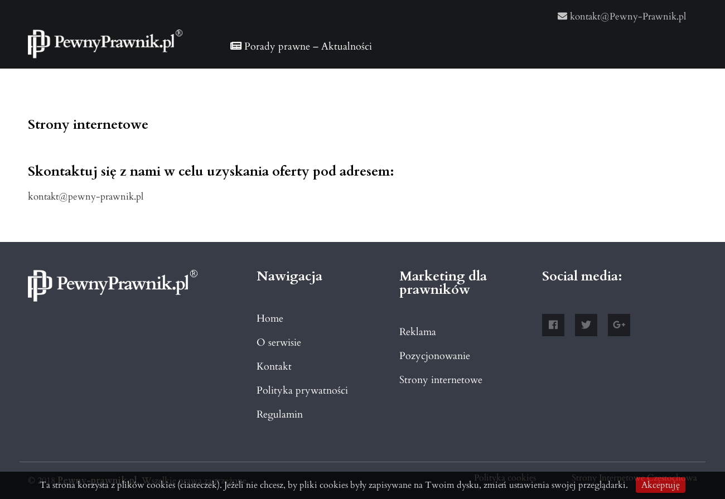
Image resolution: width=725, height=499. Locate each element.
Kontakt (274, 367)
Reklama (417, 332)
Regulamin (280, 415)
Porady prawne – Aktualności (301, 47)
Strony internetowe (440, 380)
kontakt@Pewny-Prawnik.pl (622, 16)
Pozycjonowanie (434, 356)
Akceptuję (660, 485)
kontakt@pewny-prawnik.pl (85, 196)
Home (270, 319)
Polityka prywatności (302, 391)
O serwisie (279, 343)
